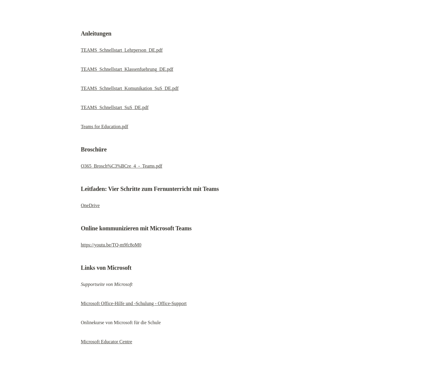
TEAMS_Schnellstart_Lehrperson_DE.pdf (122, 50)
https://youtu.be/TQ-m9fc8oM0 (111, 244)
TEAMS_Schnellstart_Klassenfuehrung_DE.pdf (127, 69)
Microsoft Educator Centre (106, 341)
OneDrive (90, 205)
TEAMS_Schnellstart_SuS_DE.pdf (114, 107)
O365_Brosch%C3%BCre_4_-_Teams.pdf (121, 166)
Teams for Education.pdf (104, 126)
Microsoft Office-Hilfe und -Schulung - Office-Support (134, 303)
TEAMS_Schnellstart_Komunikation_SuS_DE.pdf (130, 88)
